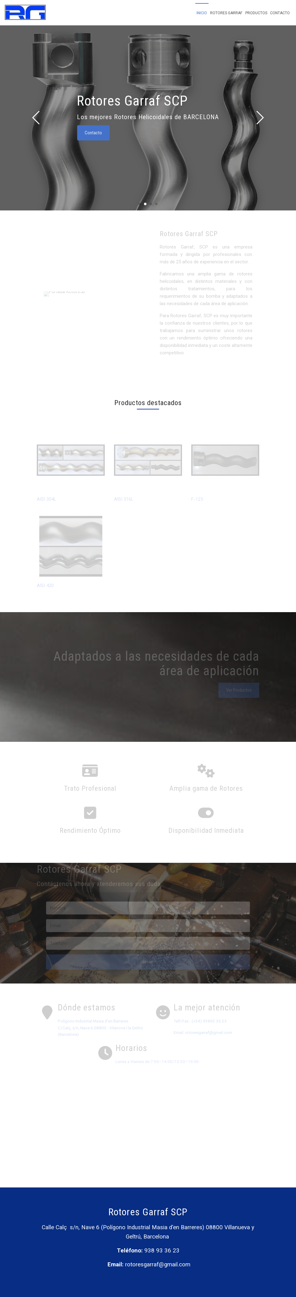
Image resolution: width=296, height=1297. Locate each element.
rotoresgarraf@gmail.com (157, 1264)
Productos (256, 13)
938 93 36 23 (162, 1250)
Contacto (280, 13)
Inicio (202, 13)
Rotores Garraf (226, 13)
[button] (260, 117)
